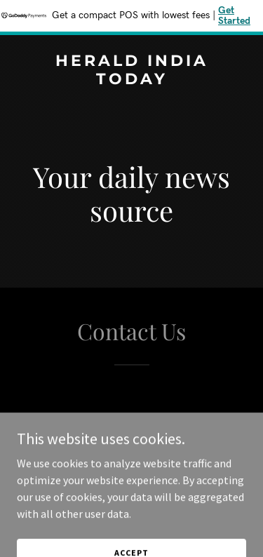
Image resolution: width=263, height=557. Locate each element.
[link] (131, 80)
